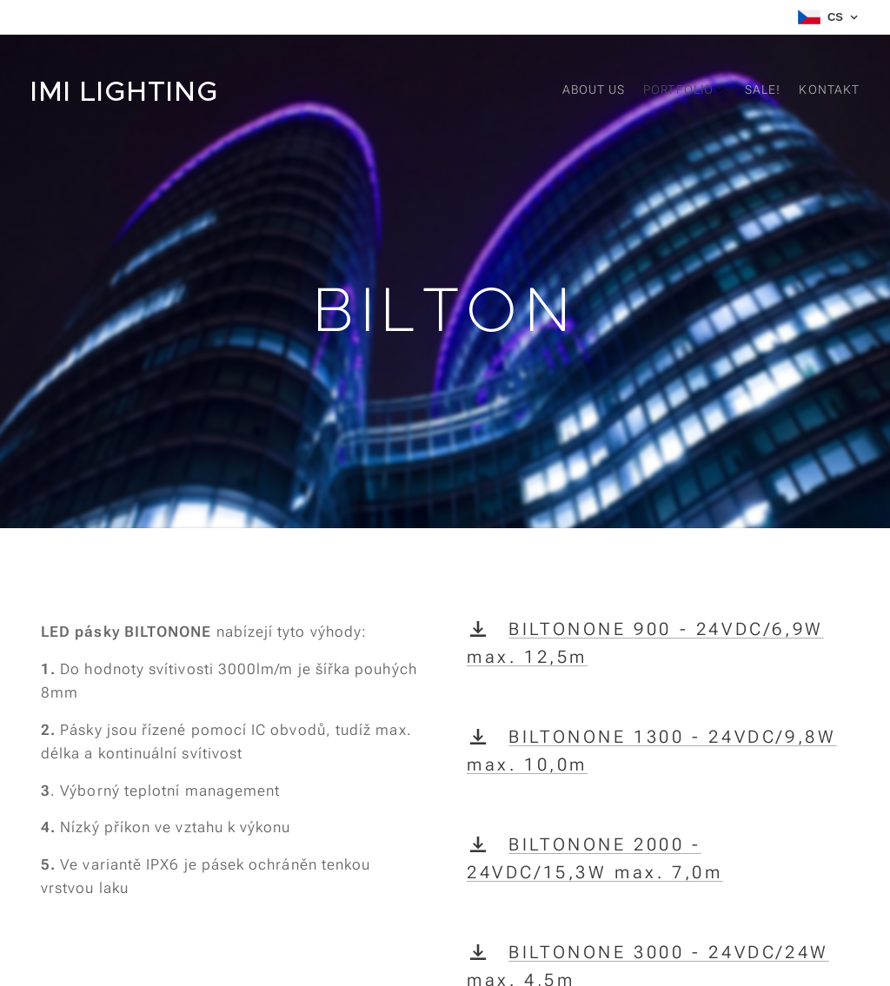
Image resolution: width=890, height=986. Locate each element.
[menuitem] (771, 91)
